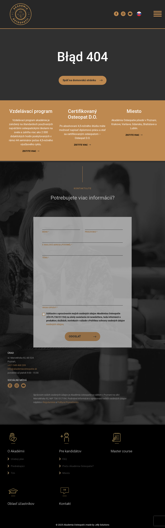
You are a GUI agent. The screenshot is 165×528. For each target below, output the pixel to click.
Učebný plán (17, 459)
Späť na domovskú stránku (79, 80)
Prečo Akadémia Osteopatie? (78, 466)
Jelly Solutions (102, 524)
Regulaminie (49, 403)
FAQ (64, 459)
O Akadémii (16, 451)
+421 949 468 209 (17, 366)
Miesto (66, 473)
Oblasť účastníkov (21, 504)
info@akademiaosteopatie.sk (22, 370)
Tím (13, 473)
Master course (121, 451)
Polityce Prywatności (67, 403)
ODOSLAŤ (75, 337)
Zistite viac (29, 151)
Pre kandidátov (70, 451)
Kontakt (65, 504)
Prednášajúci (18, 466)
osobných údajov (54, 325)
